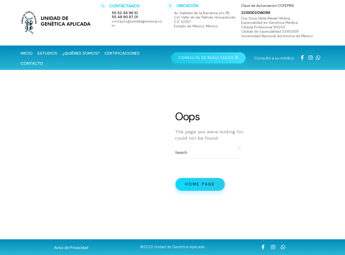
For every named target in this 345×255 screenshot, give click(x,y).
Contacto (32, 63)
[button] (71, 247)
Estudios (47, 53)
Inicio (27, 53)
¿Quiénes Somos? (81, 53)
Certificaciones (122, 53)
